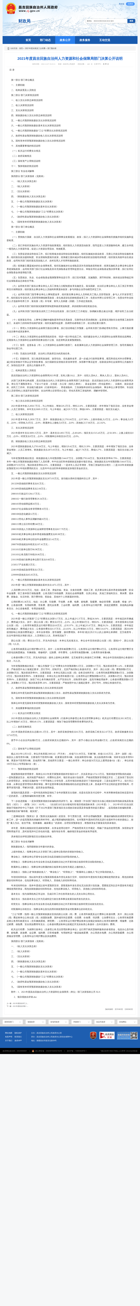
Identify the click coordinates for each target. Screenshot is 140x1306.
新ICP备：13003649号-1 (77, 1051)
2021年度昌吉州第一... (20, 1006)
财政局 (24, 21)
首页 (21, 48)
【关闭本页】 (128, 1009)
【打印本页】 (119, 1009)
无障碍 (130, 4)
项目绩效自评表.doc (27, 997)
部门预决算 (51, 48)
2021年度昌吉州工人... (20, 1003)
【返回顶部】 (109, 1009)
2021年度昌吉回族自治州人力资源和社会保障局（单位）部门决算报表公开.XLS (60, 992)
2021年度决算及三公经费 (35, 48)
